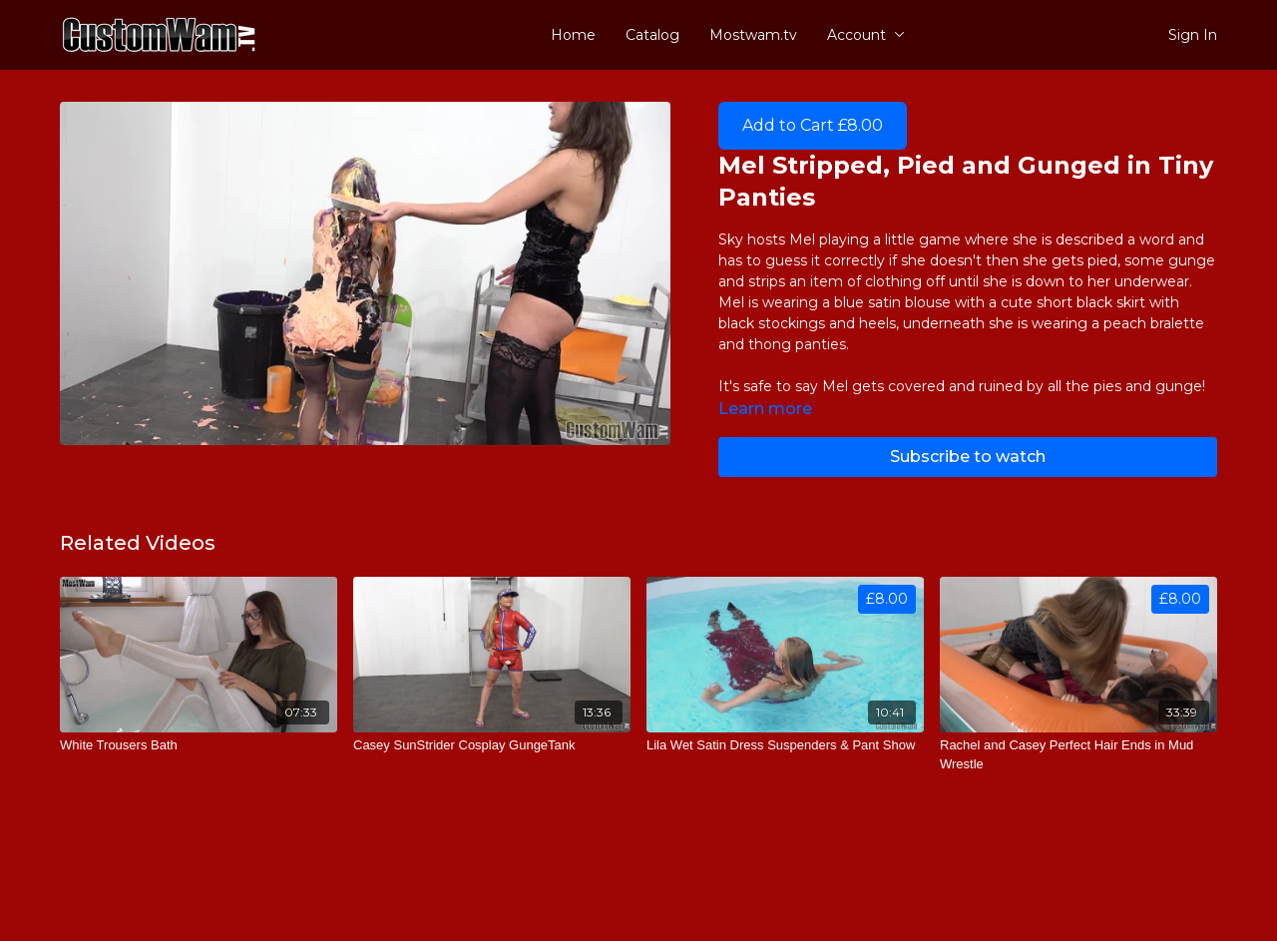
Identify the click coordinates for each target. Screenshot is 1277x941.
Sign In (1192, 35)
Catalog (652, 35)
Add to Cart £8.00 (812, 125)
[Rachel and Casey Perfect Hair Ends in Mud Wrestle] (1078, 754)
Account (866, 35)
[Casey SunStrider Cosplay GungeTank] (492, 745)
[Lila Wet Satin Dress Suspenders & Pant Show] (785, 745)
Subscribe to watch (968, 456)
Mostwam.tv (753, 35)
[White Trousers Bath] (198, 745)
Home (573, 35)
